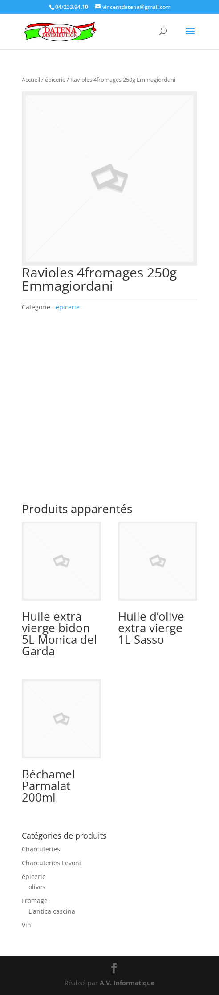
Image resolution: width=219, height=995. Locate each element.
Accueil (31, 80)
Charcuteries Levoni (51, 863)
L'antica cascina (51, 911)
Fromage (35, 900)
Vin (26, 925)
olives (36, 887)
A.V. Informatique (127, 983)
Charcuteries (41, 849)
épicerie (55, 80)
